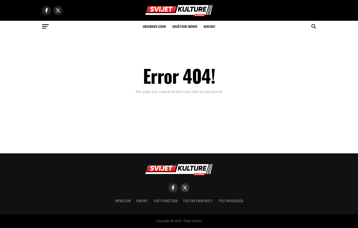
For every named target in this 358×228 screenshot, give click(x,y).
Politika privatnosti (198, 200)
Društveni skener (184, 26)
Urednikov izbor (154, 26)
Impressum (123, 200)
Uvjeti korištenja (166, 200)
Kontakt (210, 26)
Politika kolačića (230, 200)
